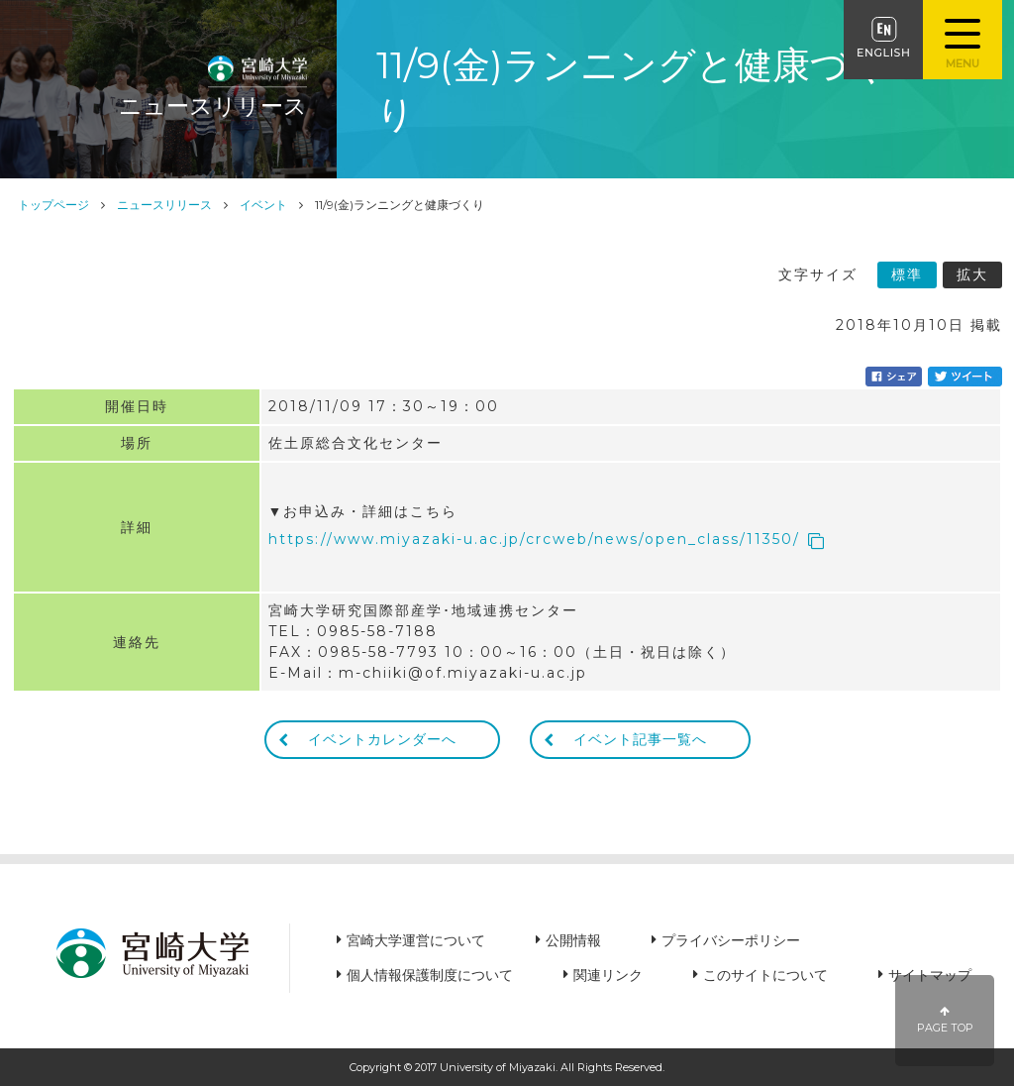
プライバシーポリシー (730, 940)
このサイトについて (765, 975)
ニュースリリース (164, 204)
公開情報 (573, 940)
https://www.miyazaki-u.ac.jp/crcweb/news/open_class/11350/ (534, 539)
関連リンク (608, 975)
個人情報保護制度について (430, 975)
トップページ (53, 204)
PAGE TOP (945, 1020)
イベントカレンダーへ (382, 739)
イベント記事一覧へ (640, 739)
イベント (263, 204)
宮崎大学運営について (416, 940)
